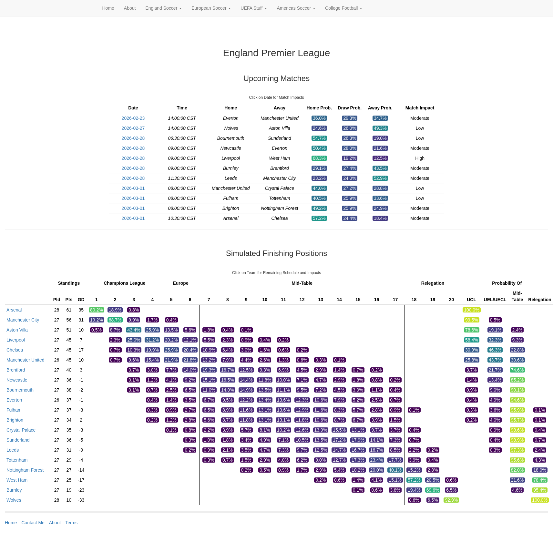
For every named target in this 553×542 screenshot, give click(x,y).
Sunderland (18, 440)
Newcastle (16, 380)
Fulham (14, 410)
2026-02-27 (133, 128)
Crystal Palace (21, 430)
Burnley (14, 490)
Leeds (12, 450)
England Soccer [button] (163, 8)
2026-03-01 (133, 188)
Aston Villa (17, 329)
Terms (71, 522)
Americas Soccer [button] (296, 8)
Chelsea (14, 350)
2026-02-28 (133, 138)
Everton (14, 400)
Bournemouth (20, 390)
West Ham (16, 480)
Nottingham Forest (25, 470)
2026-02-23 (133, 118)
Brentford (15, 370)
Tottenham (16, 460)
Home (108, 8)
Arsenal (14, 309)
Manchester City (22, 319)
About (130, 8)
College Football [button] (343, 8)
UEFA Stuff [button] (254, 8)
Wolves (13, 500)
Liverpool (15, 340)
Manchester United (25, 360)
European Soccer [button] (211, 8)
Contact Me (33, 522)
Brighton (14, 420)
